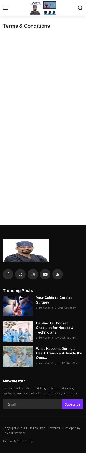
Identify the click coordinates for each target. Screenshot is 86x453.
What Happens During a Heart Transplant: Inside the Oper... (59, 353)
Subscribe (72, 404)
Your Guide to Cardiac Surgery (54, 300)
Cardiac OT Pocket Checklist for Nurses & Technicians (54, 327)
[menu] (5, 8)
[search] (80, 8)
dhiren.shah (43, 307)
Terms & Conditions (18, 441)
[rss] (57, 274)
